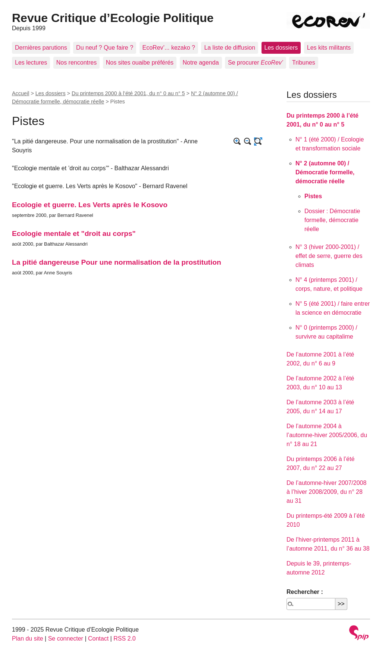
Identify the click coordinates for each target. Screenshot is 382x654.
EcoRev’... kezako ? (169, 47)
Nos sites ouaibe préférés (139, 62)
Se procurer (255, 62)
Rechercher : (304, 592)
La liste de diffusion (229, 47)
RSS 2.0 (124, 638)
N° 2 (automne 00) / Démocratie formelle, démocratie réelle (324, 172)
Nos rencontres (76, 62)
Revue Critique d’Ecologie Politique (113, 18)
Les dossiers (281, 47)
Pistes (313, 196)
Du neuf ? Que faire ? (104, 47)
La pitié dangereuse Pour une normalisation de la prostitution (116, 262)
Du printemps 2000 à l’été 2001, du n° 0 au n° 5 (128, 93)
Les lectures (31, 62)
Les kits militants (329, 47)
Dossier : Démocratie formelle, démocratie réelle (332, 220)
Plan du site (27, 638)
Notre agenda (201, 62)
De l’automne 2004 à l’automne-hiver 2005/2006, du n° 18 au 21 (326, 435)
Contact (98, 638)
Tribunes (303, 62)
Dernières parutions (41, 47)
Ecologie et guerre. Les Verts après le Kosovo (89, 205)
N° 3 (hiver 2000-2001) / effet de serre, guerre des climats (328, 256)
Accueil (20, 93)
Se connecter (65, 638)
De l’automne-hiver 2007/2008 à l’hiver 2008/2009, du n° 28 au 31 (326, 492)
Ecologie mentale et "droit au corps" (74, 233)
